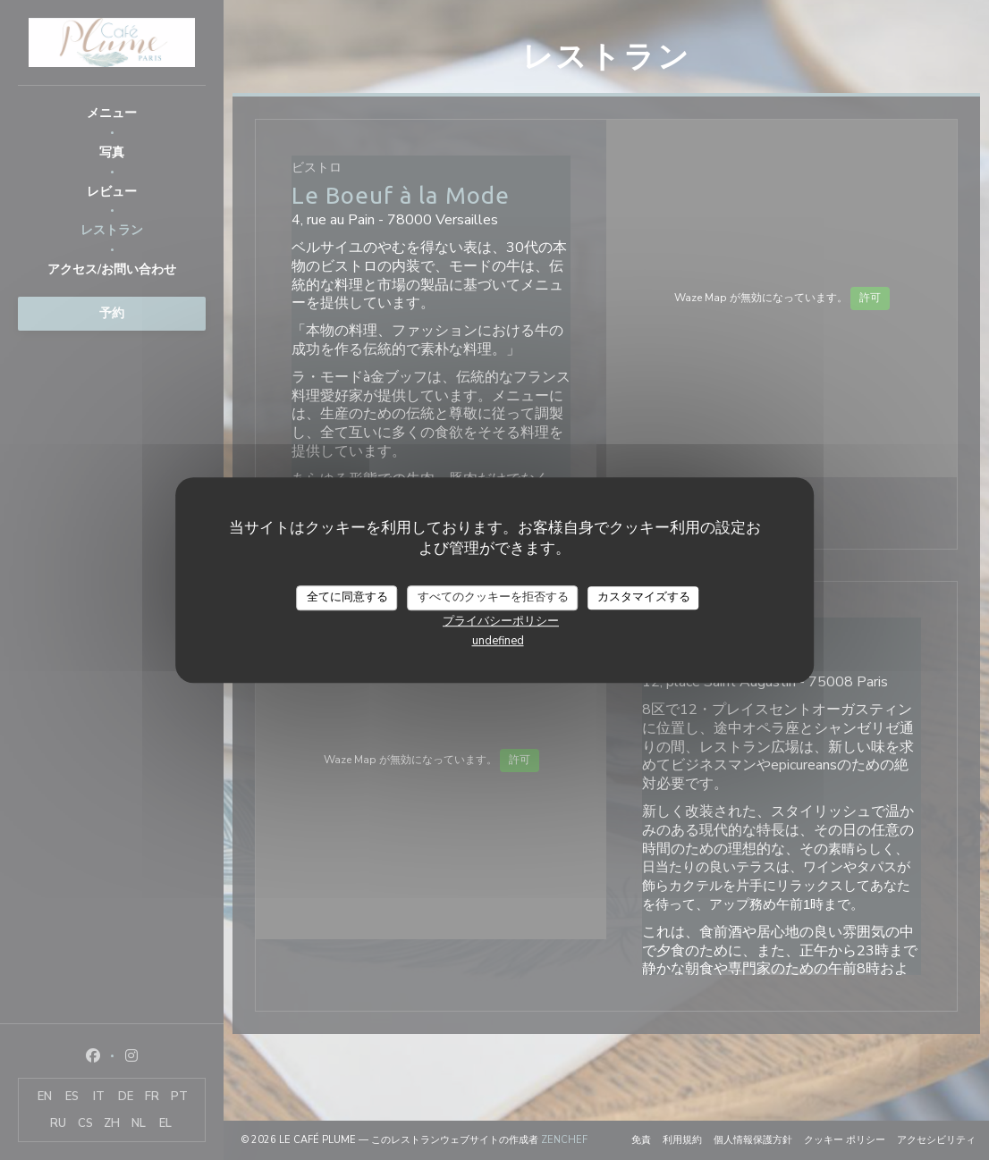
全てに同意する (347, 597)
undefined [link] (498, 641)
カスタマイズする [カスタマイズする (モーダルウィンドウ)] (643, 597)
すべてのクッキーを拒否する (493, 597)
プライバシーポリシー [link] (501, 621)
